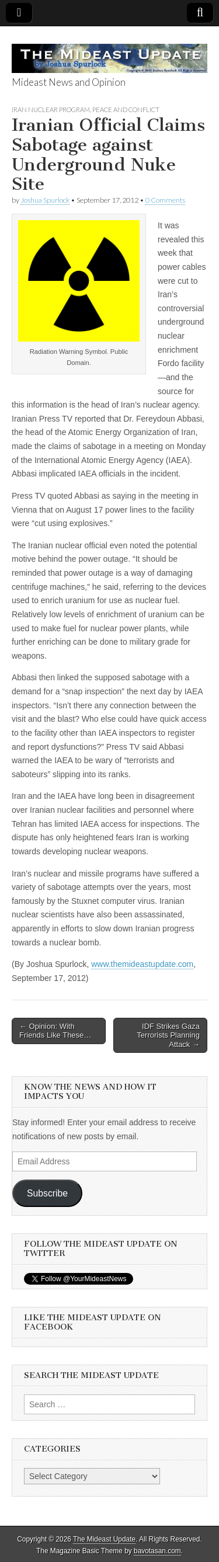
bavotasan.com (157, 1551)
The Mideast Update (104, 1539)
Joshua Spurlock (44, 200)
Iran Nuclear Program (51, 109)
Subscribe (47, 1193)
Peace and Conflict (125, 109)
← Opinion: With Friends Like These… (55, 1031)
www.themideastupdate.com (142, 964)
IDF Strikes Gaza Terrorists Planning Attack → (168, 1035)
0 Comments (165, 200)
